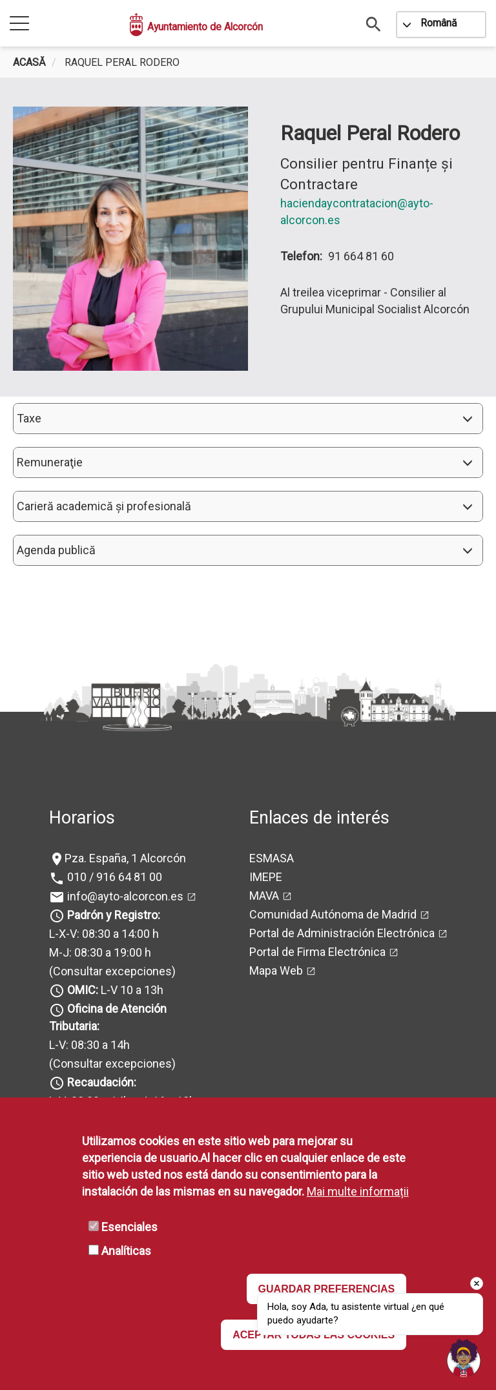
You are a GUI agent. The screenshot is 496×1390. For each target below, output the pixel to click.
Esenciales (129, 1227)
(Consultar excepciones (110, 971)
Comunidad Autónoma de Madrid (333, 914)
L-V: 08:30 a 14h (89, 1045)
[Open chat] (463, 1357)
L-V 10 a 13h (114, 990)
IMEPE (265, 877)
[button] (248, 418)
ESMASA (271, 858)
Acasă (29, 62)
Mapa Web (276, 970)
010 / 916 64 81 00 (113, 877)
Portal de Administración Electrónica (342, 933)
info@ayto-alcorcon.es (124, 896)
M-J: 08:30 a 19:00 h (100, 952)
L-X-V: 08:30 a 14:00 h (104, 933)
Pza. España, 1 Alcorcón (125, 858)
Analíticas (126, 1251)
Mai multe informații (358, 1191)
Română (438, 23)
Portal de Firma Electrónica (317, 952)
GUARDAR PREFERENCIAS (326, 1288)
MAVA (264, 895)
